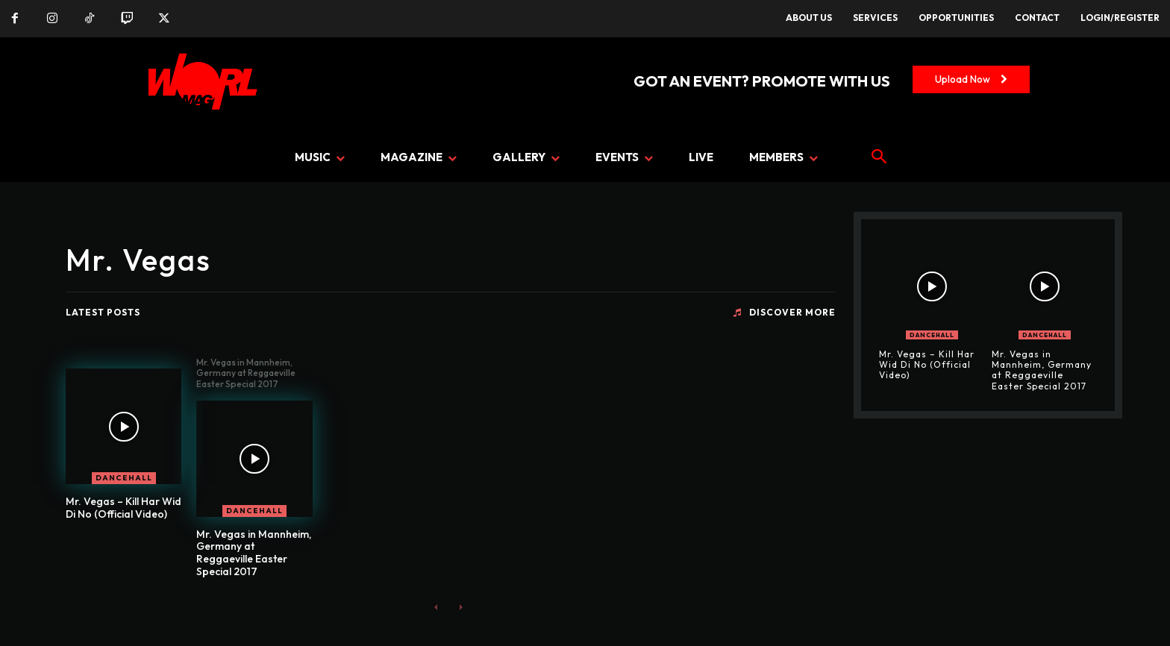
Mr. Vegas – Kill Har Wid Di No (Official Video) (123, 508)
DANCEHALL (124, 478)
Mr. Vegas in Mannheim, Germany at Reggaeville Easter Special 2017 (253, 552)
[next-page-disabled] (460, 607)
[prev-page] (436, 607)
